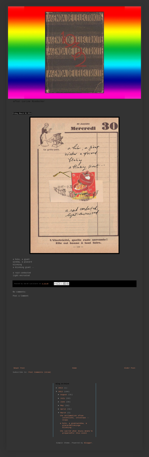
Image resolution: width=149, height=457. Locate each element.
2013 (61, 388)
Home (74, 368)
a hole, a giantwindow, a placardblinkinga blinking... (73, 425)
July (63, 398)
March (63, 413)
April (63, 409)
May (62, 405)
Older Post (129, 368)
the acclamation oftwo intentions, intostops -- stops (74, 418)
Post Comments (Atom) (40, 372)
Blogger (88, 443)
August (64, 394)
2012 (61, 391)
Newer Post (19, 368)
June (63, 402)
